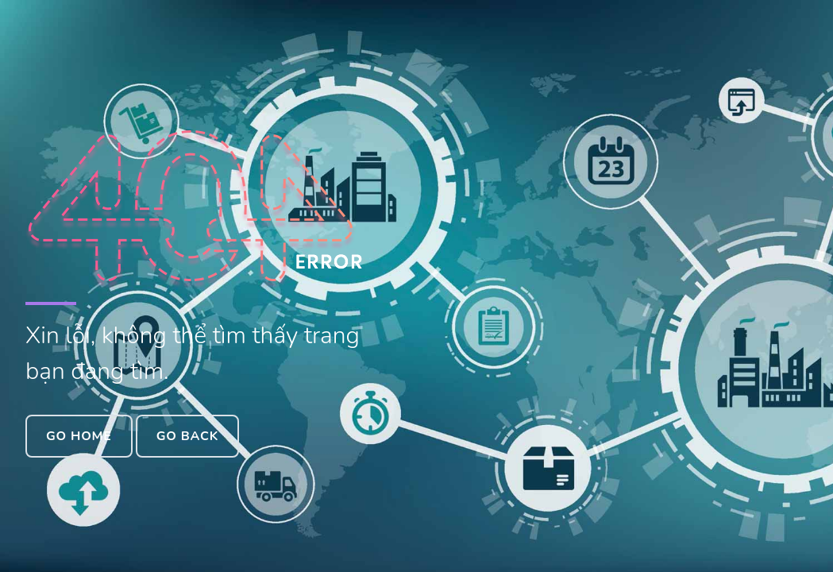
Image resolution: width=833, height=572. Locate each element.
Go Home (79, 436)
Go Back (187, 436)
